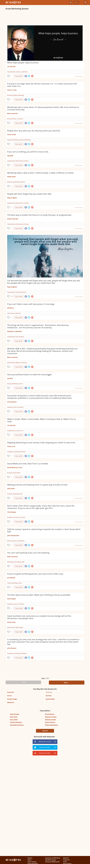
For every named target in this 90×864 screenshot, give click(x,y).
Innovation (19, 119)
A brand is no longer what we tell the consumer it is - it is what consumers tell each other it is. (42, 84)
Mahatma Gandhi (50, 719)
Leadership (24, 72)
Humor (16, 604)
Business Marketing (25, 140)
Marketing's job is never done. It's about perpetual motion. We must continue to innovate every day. (43, 108)
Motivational (19, 161)
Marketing (21, 95)
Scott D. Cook (12, 90)
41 (11, 435)
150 (11, 165)
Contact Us (66, 860)
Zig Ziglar (10, 156)
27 (11, 456)
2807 (11, 296)
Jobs (8, 119)
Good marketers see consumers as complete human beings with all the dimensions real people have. (39, 617)
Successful (20, 407)
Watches (23, 452)
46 (11, 587)
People (9, 140)
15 (11, 477)
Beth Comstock (12, 113)
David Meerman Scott (14, 467)
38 (11, 608)
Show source (79, 76)
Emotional (24, 362)
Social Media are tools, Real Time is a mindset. (27, 463)
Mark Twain (13, 717)
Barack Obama (49, 714)
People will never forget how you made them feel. (29, 194)
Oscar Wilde (13, 719)
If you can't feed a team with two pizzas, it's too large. (31, 304)
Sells (23, 562)
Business (9, 95)
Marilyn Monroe (50, 722)
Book (23, 517)
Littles (20, 583)
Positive (26, 161)
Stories (21, 384)
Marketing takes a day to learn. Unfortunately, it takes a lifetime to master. (40, 173)
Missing (17, 653)
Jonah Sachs (11, 622)
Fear (17, 337)
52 (11, 566)
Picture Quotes (32, 862)
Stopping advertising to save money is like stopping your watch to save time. (41, 442)
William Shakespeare (51, 725)
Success (18, 72)
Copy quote (18, 76)
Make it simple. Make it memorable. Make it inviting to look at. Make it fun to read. (41, 420)
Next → (67, 682)
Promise (9, 494)
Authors (30, 858)
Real (14, 473)
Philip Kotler (11, 177)
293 (11, 186)
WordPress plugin (50, 860)
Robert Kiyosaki (12, 219)
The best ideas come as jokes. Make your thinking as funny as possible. (39, 595)
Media (15, 95)
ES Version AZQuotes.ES (52, 862)
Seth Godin (11, 488)
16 (11, 657)
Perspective (10, 653)
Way (21, 494)
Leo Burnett (11, 66)
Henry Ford (11, 446)
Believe (18, 362)
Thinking (21, 604)
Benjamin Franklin (50, 717)
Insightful (10, 452)
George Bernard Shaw (17, 725)
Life (17, 292)
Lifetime (22, 182)
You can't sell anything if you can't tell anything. (28, 553)
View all (45, 731)
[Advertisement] (42, 17)
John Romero (11, 648)
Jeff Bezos (10, 308)
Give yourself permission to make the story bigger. (29, 374)
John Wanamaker (13, 535)
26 (11, 545)
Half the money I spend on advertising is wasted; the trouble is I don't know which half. (43, 530)
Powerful (9, 407)
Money (9, 541)
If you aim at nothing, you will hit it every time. (28, 152)
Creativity (10, 604)
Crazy (8, 583)
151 (11, 207)
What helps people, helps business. (23, 62)
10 (11, 411)
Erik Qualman (12, 402)
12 (11, 144)
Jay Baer (10, 378)
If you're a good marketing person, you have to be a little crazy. (35, 574)
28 (11, 228)
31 (11, 76)
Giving (9, 384)
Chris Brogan (11, 512)
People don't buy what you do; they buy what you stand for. (34, 130)
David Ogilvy (11, 599)
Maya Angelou (12, 198)
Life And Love (17, 517)
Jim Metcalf (11, 578)
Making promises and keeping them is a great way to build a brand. (37, 484)
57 (11, 123)
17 (11, 498)
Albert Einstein (14, 714)
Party (14, 407)
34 (11, 99)
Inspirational (11, 72)
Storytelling (17, 562)
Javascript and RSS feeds (52, 858)
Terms (65, 862)
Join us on (45, 741)
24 (11, 367)
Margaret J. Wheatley (14, 331)
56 (11, 521)
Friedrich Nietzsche (16, 722)
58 (11, 341)
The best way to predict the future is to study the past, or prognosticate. (39, 215)
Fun (22, 430)
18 (11, 317)
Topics (29, 860)
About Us (66, 858)
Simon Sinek (11, 134)
